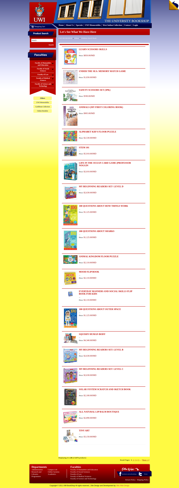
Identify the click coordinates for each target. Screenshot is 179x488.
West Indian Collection (112, 25)
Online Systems (53, 472)
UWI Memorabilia (93, 25)
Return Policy (130, 480)
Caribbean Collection (42, 107)
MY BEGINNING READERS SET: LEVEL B (101, 349)
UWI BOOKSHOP (65, 38)
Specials (79, 25)
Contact (127, 25)
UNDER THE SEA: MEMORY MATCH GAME (102, 71)
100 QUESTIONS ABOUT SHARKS (96, 231)
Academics (52, 474)
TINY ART (84, 430)
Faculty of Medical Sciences (80, 476)
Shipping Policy (143, 480)
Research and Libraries (36, 473)
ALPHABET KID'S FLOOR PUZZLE (97, 132)
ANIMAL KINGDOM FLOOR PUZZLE (98, 256)
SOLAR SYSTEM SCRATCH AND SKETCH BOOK (105, 389)
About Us (70, 25)
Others (76, 38)
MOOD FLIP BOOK (89, 272)
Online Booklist (42, 111)
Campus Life (52, 470)
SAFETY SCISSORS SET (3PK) (94, 90)
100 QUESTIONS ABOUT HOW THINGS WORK (103, 206)
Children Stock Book (89, 38)
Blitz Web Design (123, 486)
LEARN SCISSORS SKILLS (93, 49)
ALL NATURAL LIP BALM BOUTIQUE (99, 412)
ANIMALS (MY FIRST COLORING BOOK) (101, 107)
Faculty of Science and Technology (83, 479)
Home (61, 25)
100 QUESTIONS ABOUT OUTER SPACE (100, 309)
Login (135, 25)
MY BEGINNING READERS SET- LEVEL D (101, 186)
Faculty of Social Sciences (80, 472)
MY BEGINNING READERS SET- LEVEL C (101, 369)
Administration (37, 470)
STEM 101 (84, 147)
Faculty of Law (76, 474)
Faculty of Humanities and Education (84, 470)
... (140, 460)
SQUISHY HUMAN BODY (92, 334)
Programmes (36, 476)
